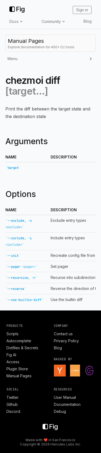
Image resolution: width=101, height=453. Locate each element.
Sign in (82, 10)
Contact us (63, 333)
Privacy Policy (66, 340)
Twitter (12, 397)
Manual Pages (19, 376)
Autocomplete (18, 340)
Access (12, 361)
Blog (87, 21)
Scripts (12, 333)
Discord (13, 411)
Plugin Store (17, 368)
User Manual (65, 397)
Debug (60, 411)
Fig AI (11, 354)
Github (12, 404)
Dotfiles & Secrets (22, 347)
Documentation (67, 404)
